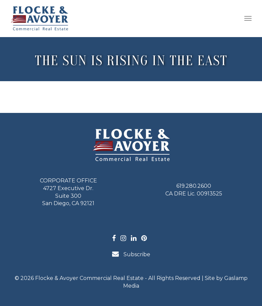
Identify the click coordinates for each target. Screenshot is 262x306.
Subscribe (131, 254)
